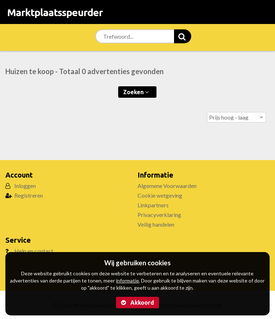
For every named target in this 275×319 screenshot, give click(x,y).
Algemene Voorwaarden (167, 185)
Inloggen (25, 185)
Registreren (28, 195)
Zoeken (136, 92)
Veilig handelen (156, 224)
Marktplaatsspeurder (55, 12)
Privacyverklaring (159, 214)
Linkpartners (153, 205)
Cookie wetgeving (160, 195)
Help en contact (33, 250)
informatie (127, 280)
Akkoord (137, 302)
